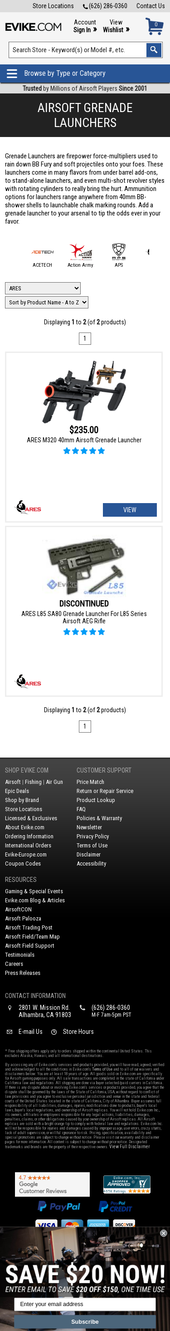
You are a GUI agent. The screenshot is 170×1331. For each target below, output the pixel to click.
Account (85, 26)
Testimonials (19, 954)
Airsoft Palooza (23, 918)
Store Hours (78, 1031)
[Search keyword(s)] (86, 50)
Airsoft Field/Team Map (32, 936)
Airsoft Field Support (29, 945)
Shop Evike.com (27, 770)
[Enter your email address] (85, 1304)
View (116, 26)
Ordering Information (29, 836)
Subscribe (84, 1322)
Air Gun (54, 781)
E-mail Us (31, 1031)
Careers (14, 963)
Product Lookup (96, 800)
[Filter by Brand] (43, 288)
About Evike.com (24, 827)
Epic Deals (17, 791)
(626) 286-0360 (105, 6)
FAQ (81, 809)
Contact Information (35, 995)
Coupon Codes (23, 863)
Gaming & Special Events (34, 891)
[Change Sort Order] (46, 302)
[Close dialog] (163, 1233)
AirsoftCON (18, 909)
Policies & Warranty (99, 818)
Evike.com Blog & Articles (35, 900)
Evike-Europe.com (26, 854)
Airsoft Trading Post (29, 927)
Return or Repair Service (105, 791)
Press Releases (22, 972)
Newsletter (89, 827)
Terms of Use (92, 845)
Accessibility (91, 863)
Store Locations (53, 6)
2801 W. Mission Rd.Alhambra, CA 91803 (45, 1011)
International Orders (28, 845)
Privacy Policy (93, 836)
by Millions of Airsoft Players (85, 88)
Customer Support (104, 770)
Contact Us (150, 6)
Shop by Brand (22, 800)
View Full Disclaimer (129, 1146)
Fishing (33, 781)
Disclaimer (89, 854)
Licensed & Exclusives (31, 818)
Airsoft (13, 781)
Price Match (90, 781)
